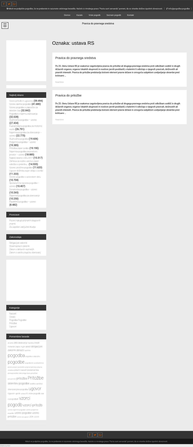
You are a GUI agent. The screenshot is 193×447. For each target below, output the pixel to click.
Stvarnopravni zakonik (19, 246)
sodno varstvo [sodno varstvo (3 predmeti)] (36, 383)
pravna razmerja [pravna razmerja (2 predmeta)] (31, 367)
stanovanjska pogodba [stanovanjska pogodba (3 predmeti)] (18, 389)
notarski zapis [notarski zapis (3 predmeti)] (14, 346)
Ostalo (12, 317)
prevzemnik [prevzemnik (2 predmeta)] (12, 379)
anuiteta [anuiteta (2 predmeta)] (10, 343)
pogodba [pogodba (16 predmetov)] (16, 355)
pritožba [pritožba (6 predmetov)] (22, 378)
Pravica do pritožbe (71, 95)
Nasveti (12, 313)
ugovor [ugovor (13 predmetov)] (35, 388)
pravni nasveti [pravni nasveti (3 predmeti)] (20, 370)
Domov (67, 15)
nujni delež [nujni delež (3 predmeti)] (25, 346)
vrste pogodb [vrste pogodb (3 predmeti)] (34, 393)
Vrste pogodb (94, 15)
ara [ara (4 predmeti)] (15, 342)
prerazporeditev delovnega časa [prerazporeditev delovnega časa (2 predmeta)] (19, 373)
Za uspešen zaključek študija (22, 227)
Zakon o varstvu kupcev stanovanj (25, 252)
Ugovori (12, 326)
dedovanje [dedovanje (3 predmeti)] (22, 342)
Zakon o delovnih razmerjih (21, 249)
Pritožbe (13, 323)
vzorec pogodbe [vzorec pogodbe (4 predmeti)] (23, 412)
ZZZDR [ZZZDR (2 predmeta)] (36, 417)
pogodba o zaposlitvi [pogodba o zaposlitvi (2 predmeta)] (33, 356)
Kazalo (79, 15)
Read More (60, 82)
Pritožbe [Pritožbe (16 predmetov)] (35, 378)
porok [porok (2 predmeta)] (10, 367)
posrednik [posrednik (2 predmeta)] (21, 367)
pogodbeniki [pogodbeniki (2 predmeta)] (29, 363)
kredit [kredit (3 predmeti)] (37, 342)
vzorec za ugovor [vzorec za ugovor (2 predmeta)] (23, 417)
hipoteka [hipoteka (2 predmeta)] (31, 343)
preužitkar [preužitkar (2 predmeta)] (34, 373)
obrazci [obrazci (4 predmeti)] (20, 350)
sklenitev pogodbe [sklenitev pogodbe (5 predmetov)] (18, 383)
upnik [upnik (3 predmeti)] (17, 393)
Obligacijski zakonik (18, 243)
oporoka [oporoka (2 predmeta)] (28, 350)
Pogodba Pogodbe (17, 320)
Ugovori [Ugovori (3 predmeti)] (11, 393)
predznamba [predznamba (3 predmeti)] (33, 370)
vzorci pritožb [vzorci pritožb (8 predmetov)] (32, 405)
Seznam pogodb (114, 15)
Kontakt (130, 15)
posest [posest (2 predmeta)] (14, 367)
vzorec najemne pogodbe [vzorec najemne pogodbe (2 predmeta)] (17, 410)
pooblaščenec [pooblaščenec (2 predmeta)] (39, 363)
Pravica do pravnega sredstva (79, 58)
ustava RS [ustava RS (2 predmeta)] (24, 394)
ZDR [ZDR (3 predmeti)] (31, 416)
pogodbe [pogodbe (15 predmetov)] (16, 362)
